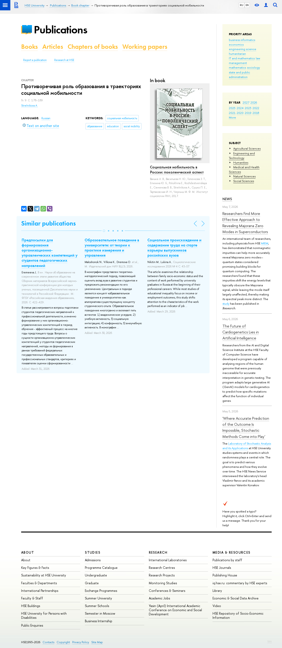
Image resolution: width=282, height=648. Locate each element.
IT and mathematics (242, 58)
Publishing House (225, 575)
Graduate (92, 583)
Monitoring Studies (163, 583)
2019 (248, 113)
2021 (232, 113)
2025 (232, 108)
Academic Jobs (159, 598)
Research (158, 552)
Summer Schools (97, 606)
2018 (256, 113)
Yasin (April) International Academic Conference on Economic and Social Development (175, 610)
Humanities (240, 162)
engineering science (242, 49)
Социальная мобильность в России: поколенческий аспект (177, 170)
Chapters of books (93, 47)
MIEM (264, 243)
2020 (240, 113)
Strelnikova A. (29, 105)
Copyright (63, 642)
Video (217, 606)
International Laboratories (168, 560)
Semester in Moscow (100, 613)
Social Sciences (243, 181)
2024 (240, 108)
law (258, 58)
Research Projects (162, 575)
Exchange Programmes (101, 590)
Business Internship (98, 621)
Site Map (97, 642)
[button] (104, 231)
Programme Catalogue (101, 567)
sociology (253, 67)
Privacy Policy (80, 642)
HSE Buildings (30, 606)
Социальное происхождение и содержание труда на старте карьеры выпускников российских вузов (174, 247)
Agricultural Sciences (247, 148)
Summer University (98, 598)
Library (217, 590)
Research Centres (162, 567)
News (227, 199)
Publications (60, 30)
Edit (270, 641)
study (225, 303)
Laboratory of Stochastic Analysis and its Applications (246, 445)
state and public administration (239, 74)
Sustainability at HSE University (43, 575)
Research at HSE (64, 60)
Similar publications (48, 223)
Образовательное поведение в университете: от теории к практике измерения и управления (112, 247)
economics (236, 44)
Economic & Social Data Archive (236, 598)
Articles (52, 47)
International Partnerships (39, 590)
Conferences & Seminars (167, 590)
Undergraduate (96, 575)
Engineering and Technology (242, 155)
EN (247, 5)
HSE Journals (222, 567)
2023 (248, 108)
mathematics (237, 67)
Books (29, 47)
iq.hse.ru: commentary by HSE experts (240, 583)
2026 (253, 102)
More (232, 117)
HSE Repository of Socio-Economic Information (238, 615)
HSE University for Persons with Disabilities (44, 615)
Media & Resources (231, 552)
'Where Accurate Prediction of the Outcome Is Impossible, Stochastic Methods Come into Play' (245, 427)
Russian (45, 118)
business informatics (242, 40)
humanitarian (237, 54)
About (27, 552)
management (238, 63)
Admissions (93, 560)
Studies (92, 552)
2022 (256, 108)
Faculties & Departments (39, 583)
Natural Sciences (244, 176)
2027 (246, 102)
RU (241, 5)
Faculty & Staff (32, 598)
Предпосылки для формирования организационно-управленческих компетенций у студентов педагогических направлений (50, 252)
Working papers (144, 47)
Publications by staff (227, 560)
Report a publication (35, 60)
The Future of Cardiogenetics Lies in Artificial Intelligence (240, 332)
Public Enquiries (32, 625)
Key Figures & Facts (35, 567)
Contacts (48, 642)
